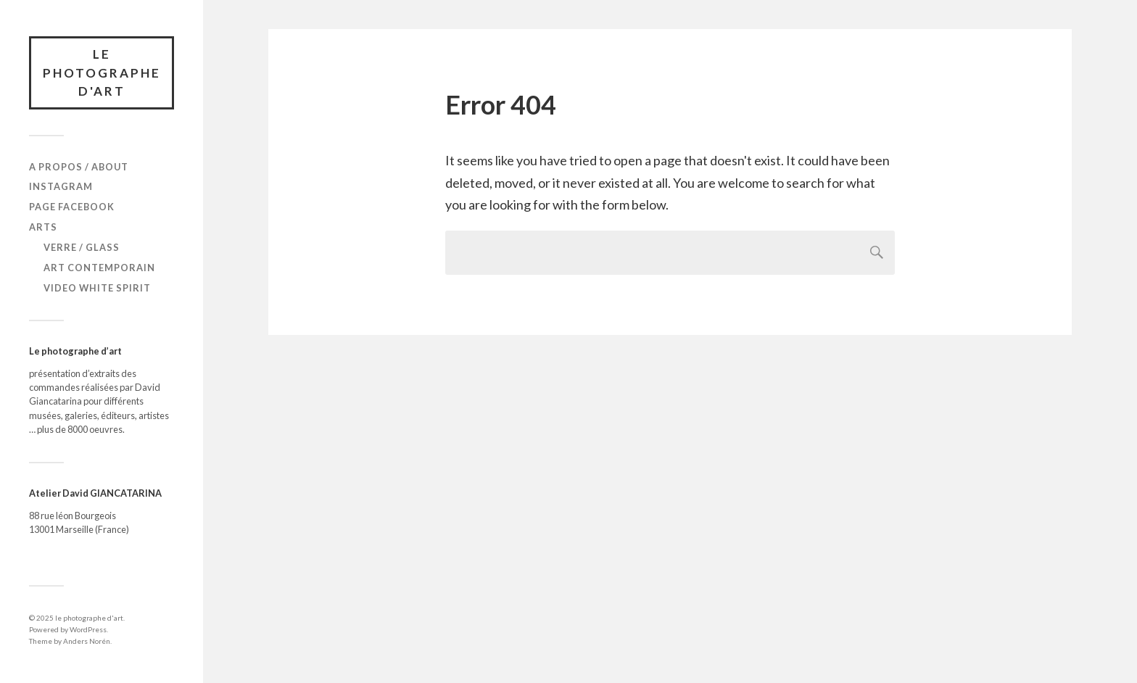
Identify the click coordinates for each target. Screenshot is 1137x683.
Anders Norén (86, 641)
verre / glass (82, 247)
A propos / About (78, 167)
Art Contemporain (99, 267)
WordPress (88, 629)
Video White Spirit (97, 288)
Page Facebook (72, 206)
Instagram (61, 186)
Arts (43, 227)
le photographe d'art (102, 72)
